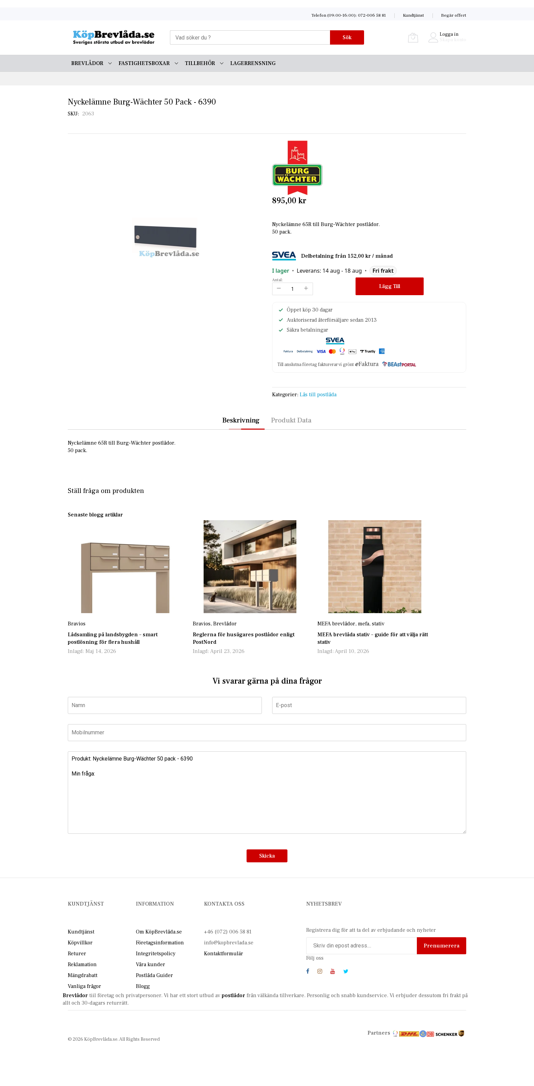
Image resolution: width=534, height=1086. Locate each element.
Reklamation (82, 964)
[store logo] (114, 37)
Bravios (76, 623)
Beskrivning (241, 420)
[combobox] (250, 37)
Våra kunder (150, 964)
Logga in (449, 34)
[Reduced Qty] (279, 289)
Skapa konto (453, 40)
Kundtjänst (413, 15)
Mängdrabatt (82, 975)
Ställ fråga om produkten (106, 490)
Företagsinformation (160, 942)
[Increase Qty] (306, 289)
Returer (77, 953)
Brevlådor (225, 623)
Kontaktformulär (223, 953)
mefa (363, 623)
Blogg (143, 986)
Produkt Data (291, 420)
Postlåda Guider (154, 975)
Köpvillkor (80, 942)
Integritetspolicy (156, 953)
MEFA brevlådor (336, 623)
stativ (378, 623)
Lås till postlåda (318, 394)
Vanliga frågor (84, 986)
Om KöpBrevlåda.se (159, 931)
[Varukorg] (413, 37)
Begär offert (453, 15)
